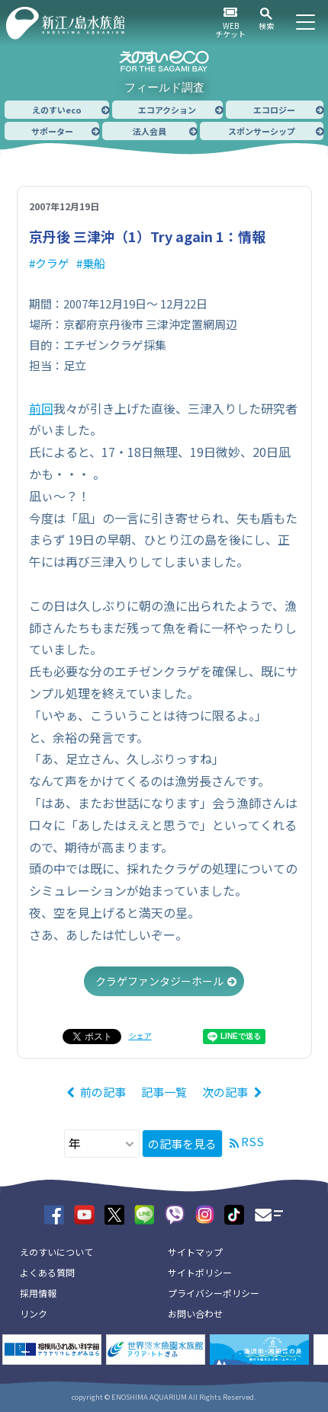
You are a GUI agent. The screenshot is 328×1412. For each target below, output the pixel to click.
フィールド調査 (164, 87)
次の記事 (225, 1092)
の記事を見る (182, 1144)
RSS (252, 1141)
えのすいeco (57, 110)
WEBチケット (230, 30)
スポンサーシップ (261, 131)
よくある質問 (47, 1272)
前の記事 (103, 1092)
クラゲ (52, 263)
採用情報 (38, 1292)
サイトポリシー (200, 1272)
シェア (140, 1035)
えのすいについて (56, 1251)
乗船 (93, 263)
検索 (266, 25)
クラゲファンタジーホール (159, 981)
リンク (33, 1313)
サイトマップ (195, 1251)
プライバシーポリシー (213, 1292)
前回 (41, 408)
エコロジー (274, 110)
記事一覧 (164, 1092)
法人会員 (149, 131)
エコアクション (167, 110)
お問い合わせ (195, 1313)
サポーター (52, 131)
